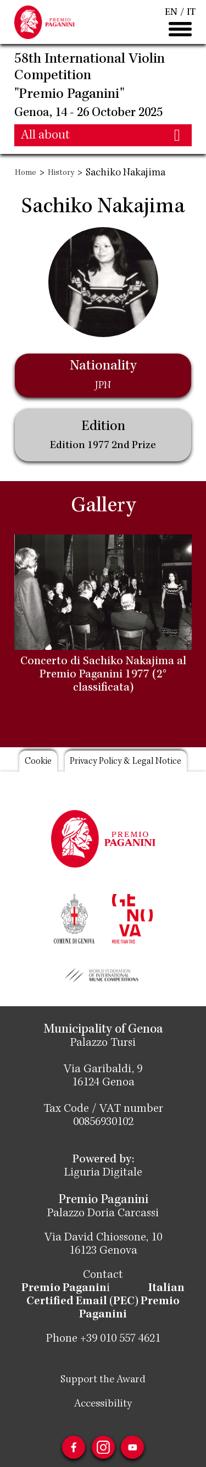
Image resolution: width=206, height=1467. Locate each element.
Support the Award (103, 1380)
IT (191, 13)
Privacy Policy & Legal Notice (126, 762)
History (61, 173)
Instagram (103, 1447)
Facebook (73, 1447)
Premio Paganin (64, 1289)
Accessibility (103, 1404)
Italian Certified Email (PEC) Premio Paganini (105, 1302)
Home (25, 173)
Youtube (132, 1447)
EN (171, 13)
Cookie (37, 761)
